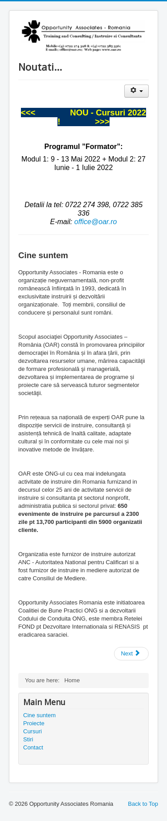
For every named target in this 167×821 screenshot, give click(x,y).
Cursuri (32, 731)
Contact (33, 747)
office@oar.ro (95, 221)
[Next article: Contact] (131, 653)
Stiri (28, 739)
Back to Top (143, 803)
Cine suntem (39, 715)
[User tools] (136, 91)
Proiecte (34, 723)
